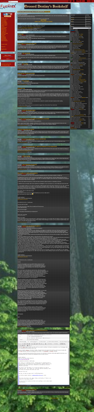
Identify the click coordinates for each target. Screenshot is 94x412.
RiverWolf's (83, 51)
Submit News (47, 11)
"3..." (79, 35)
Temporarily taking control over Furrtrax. (26, 129)
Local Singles (4, 22)
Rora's (80, 37)
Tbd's (80, 73)
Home (2, 17)
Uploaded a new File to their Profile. (79, 101)
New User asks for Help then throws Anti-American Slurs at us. (35, 330)
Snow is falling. (25, 63)
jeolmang (23, 27)
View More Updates (73, 128)
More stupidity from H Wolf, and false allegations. (28, 173)
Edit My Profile (4, 33)
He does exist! (20, 34)
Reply (82, 34)
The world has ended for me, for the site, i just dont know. (34, 138)
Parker (39, 27)
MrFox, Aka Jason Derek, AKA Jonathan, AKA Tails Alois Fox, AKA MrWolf (34, 118)
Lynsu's (80, 108)
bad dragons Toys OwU (81, 79)
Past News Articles (55, 398)
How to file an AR (21, 88)
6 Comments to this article (22, 114)
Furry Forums (4, 23)
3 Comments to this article (22, 39)
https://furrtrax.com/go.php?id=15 (25, 150)
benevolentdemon (6, 56)
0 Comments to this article (22, 169)
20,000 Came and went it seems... (29, 110)
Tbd (41, 27)
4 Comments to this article (22, 49)
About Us (3, 46)
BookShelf (3, 37)
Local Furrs (3, 20)
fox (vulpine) (28, 27)
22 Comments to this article (22, 142)
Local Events (4, 27)
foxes (80, 78)
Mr (71, 25)
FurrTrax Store (4, 18)
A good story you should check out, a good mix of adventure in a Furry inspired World (39, 146)
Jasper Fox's (83, 97)
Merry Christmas (25, 80)
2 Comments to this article (22, 106)
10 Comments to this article (22, 152)
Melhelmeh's (81, 120)
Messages (3, 34)
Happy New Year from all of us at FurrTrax (26, 73)
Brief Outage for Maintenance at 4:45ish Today (27, 389)
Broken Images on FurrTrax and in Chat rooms (27, 43)
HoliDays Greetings (26, 156)
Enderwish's (81, 64)
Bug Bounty (3, 49)
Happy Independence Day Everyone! (29, 164)
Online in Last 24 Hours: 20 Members (25, 28)
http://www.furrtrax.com (23, 199)
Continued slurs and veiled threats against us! (31, 225)
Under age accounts (26, 53)
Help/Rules (3, 28)
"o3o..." (80, 34)
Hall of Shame (4, 40)
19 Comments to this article (22, 125)
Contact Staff (4, 44)
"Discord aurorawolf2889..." (78, 49)
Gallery (3, 35)
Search (2, 26)
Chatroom (3, 32)
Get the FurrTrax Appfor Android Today (6, 64)
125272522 (72, 18)
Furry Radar (4, 21)
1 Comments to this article (22, 160)
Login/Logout (4, 25)
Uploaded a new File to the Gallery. (78, 43)
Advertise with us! (47, 409)
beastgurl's (82, 81)
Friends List (3, 29)
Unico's (82, 123)
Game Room (4, 39)
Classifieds (3, 38)
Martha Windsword (34, 27)
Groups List (3, 31)
